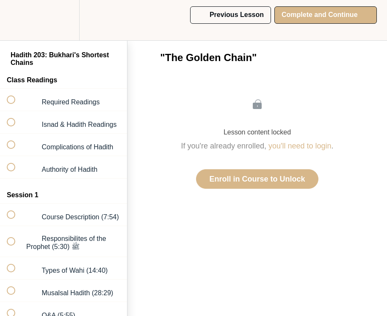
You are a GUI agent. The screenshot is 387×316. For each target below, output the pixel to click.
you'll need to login (300, 146)
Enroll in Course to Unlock (257, 179)
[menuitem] (63, 20)
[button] (15, 20)
